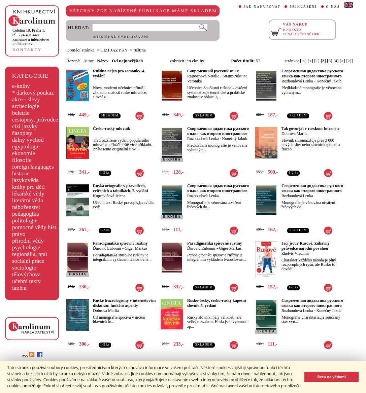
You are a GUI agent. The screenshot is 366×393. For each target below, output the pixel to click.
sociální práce (28, 261)
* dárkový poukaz (33, 93)
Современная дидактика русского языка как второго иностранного (312, 303)
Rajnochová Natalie (203, 76)
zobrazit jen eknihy (187, 60)
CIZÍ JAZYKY (114, 49)
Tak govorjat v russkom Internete (310, 128)
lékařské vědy (28, 193)
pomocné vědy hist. (35, 227)
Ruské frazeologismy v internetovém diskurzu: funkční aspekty (124, 303)
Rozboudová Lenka (297, 81)
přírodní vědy (28, 241)
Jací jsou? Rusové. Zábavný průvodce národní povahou (305, 246)
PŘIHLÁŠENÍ (303, 6)
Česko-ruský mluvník (111, 128)
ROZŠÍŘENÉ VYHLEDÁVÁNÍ (121, 37)
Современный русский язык (213, 71)
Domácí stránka (80, 49)
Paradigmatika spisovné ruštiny (120, 243)
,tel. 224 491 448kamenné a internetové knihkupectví (30, 37)
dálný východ (28, 140)
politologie (24, 220)
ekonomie (23, 153)
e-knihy (21, 86)
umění (19, 288)
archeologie (25, 106)
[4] (336, 60)
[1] (317, 60)
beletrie (21, 113)
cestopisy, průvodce (35, 119)
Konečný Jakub (329, 81)
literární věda (27, 200)
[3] (329, 60)
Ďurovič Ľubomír (107, 248)
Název (102, 60)
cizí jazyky (25, 126)
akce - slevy (26, 99)
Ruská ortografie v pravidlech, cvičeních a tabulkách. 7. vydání (120, 188)
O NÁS (333, 6)
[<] (310, 60)
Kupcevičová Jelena (109, 195)
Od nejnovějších (127, 60)
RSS (28, 356)
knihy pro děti (28, 187)
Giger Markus (136, 248)
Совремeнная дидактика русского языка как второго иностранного (312, 73)
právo (18, 234)
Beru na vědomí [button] (331, 376)
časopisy (22, 133)
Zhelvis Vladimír (295, 253)
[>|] (349, 60)
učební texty (26, 281)
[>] (342, 60)
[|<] (303, 60)
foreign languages (33, 167)
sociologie (24, 267)
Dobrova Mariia (294, 133)
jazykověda (25, 180)
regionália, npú (29, 254)
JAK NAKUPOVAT (262, 6)
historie (21, 173)
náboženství (26, 207)
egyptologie (26, 146)
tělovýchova (26, 274)
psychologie (26, 247)
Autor (88, 60)
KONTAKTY (27, 49)
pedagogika (25, 214)
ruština (140, 49)
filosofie (22, 160)
